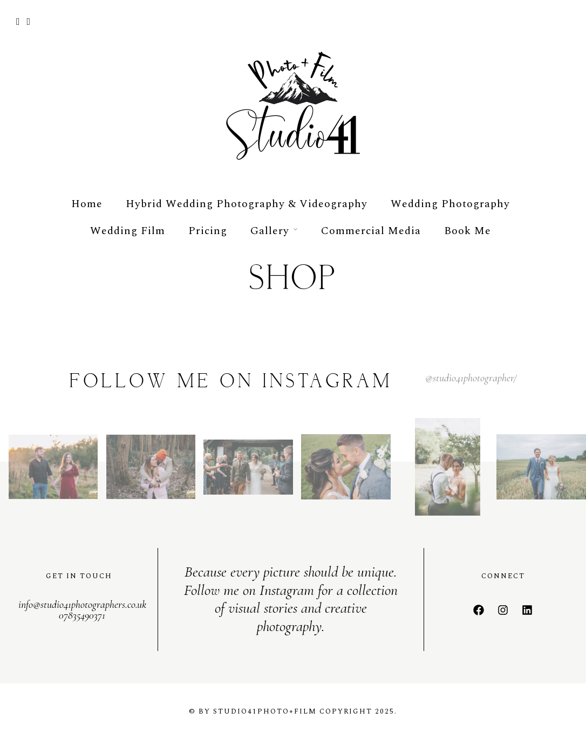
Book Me (467, 231)
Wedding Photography (450, 204)
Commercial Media (371, 231)
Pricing (207, 231)
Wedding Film (127, 231)
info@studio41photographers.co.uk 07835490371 (82, 610)
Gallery (269, 231)
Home (87, 204)
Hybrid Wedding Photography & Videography (246, 204)
